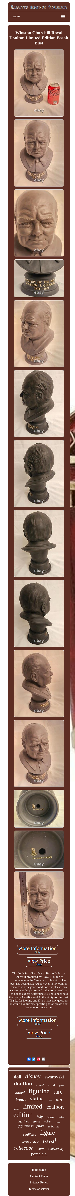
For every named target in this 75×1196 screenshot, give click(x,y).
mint (59, 1100)
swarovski (54, 1076)
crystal (36, 1121)
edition (23, 1115)
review (61, 1117)
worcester (30, 1141)
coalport (55, 1107)
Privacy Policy (39, 1182)
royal (49, 1140)
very (41, 1149)
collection (24, 1148)
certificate (29, 1134)
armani (40, 1085)
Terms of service (38, 1188)
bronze (21, 1099)
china (47, 1121)
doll (17, 1076)
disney (33, 1076)
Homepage (39, 1169)
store (50, 1100)
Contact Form (39, 1176)
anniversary (56, 1149)
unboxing (53, 1126)
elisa (51, 1084)
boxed (20, 1093)
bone (50, 1117)
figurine (39, 1091)
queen (61, 1086)
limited (32, 1106)
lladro (16, 1109)
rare (57, 1091)
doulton (23, 1083)
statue (36, 1099)
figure (47, 1132)
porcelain (39, 1154)
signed (57, 1122)
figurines (23, 1121)
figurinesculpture (31, 1126)
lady (40, 1117)
